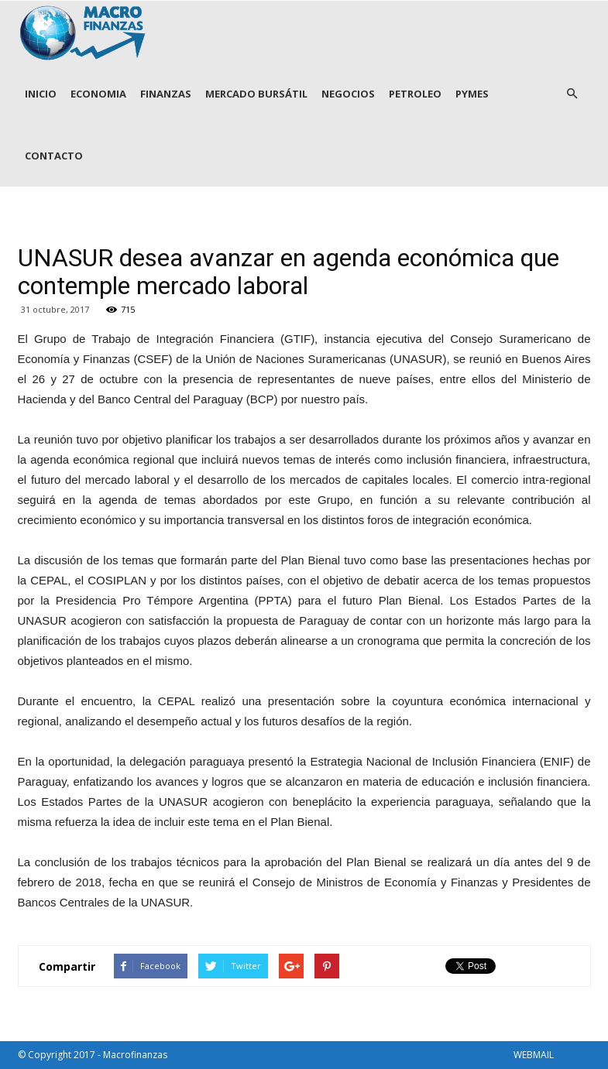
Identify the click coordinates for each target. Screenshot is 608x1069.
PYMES (472, 94)
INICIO (41, 94)
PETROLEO (415, 94)
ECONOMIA (98, 94)
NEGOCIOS (348, 94)
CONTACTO (54, 156)
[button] (572, 93)
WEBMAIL (534, 1054)
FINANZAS (165, 94)
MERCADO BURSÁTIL (256, 94)
